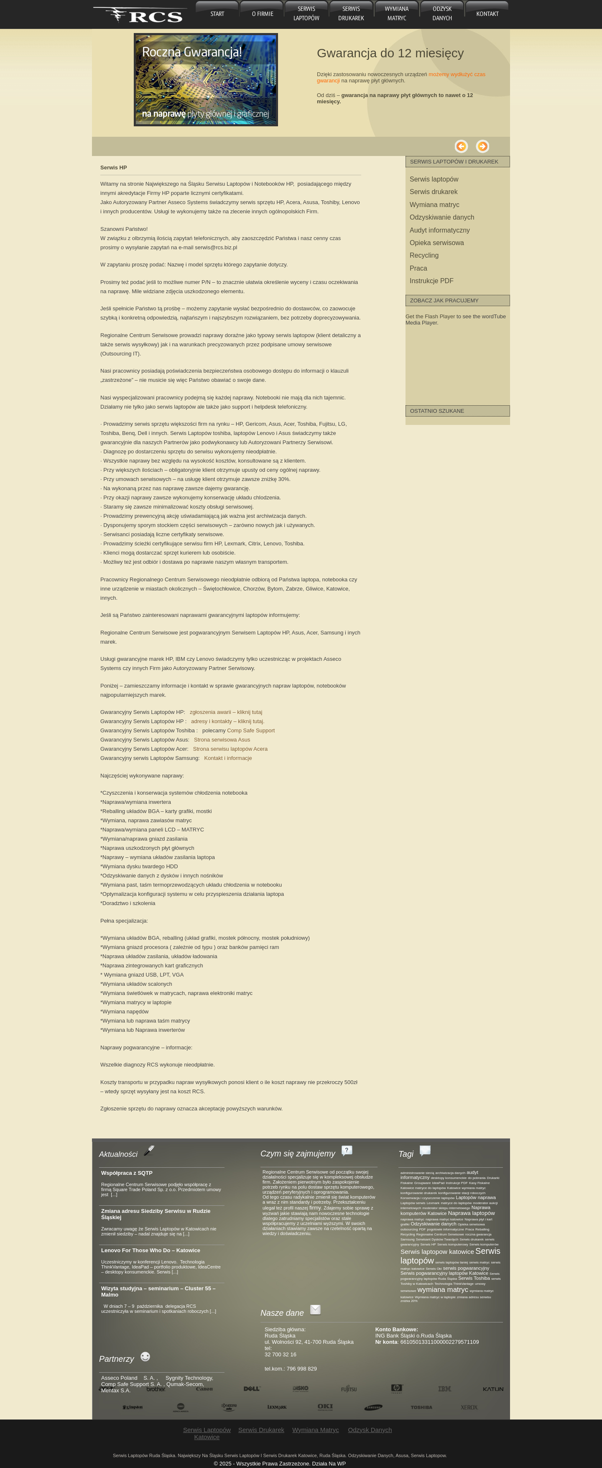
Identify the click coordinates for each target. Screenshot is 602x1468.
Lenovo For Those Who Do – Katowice (150, 1250)
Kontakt (486, 14)
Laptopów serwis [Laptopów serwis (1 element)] (413, 1203)
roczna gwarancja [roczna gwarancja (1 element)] (478, 1234)
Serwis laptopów (434, 179)
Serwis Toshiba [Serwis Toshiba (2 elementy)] (474, 1278)
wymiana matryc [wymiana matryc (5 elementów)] (442, 1290)
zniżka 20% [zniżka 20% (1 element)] (409, 1301)
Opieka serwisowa (437, 242)
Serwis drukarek (351, 14)
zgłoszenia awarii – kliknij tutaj (226, 712)
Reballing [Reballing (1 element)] (482, 1229)
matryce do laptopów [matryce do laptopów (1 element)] (456, 1203)
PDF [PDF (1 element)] (422, 1229)
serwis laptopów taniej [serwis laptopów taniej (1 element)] (451, 1262)
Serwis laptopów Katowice (306, 14)
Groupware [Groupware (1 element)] (422, 1183)
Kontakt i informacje (228, 758)
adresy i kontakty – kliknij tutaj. (228, 721)
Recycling (424, 255)
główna (217, 14)
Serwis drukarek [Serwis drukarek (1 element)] (472, 1239)
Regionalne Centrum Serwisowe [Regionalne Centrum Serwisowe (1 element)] (440, 1234)
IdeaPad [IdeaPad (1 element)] (438, 1183)
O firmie (262, 14)
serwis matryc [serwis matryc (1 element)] (479, 1262)
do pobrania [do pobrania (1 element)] (476, 1178)
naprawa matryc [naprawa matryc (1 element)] (412, 1219)
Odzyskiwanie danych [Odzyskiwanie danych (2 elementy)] (433, 1223)
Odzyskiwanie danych (442, 217)
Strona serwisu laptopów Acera (230, 749)
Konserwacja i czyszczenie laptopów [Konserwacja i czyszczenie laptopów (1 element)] (427, 1198)
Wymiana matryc (396, 14)
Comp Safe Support (251, 730)
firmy (315, 1208)
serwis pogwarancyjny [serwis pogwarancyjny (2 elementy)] (466, 1268)
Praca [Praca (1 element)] (469, 1229)
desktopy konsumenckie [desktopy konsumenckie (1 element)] (449, 1178)
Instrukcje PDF (432, 280)
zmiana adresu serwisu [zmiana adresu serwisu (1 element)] (474, 1297)
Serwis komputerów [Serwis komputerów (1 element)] (484, 1244)
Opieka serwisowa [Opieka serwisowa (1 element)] (471, 1224)
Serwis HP (113, 167)
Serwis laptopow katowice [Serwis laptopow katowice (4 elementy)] (437, 1251)
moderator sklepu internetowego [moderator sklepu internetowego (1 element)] (446, 1208)
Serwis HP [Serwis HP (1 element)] (428, 1244)
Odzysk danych (440, 14)
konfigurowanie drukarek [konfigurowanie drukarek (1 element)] (418, 1193)
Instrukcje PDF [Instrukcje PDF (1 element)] (456, 1183)
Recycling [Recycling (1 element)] (407, 1234)
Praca (418, 268)
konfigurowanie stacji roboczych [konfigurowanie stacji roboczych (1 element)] (461, 1193)
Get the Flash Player (430, 316)
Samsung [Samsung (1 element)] (407, 1239)
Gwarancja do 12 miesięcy (390, 53)
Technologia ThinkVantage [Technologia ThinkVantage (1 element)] (454, 1284)
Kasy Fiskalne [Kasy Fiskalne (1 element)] (479, 1183)
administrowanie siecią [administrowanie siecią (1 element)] (417, 1173)
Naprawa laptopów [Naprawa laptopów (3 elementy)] (471, 1213)
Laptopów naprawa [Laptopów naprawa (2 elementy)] (476, 1197)
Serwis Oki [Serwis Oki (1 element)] (433, 1269)
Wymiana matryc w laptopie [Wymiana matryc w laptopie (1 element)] (435, 1297)
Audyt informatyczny (440, 230)
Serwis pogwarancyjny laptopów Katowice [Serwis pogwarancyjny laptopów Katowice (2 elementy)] (444, 1273)
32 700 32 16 (280, 1354)
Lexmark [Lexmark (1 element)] (433, 1203)
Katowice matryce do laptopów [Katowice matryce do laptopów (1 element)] (423, 1188)
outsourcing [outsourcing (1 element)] (409, 1229)
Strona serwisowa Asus (222, 740)
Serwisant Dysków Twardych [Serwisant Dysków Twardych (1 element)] (437, 1239)
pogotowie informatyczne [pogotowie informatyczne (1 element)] (445, 1229)
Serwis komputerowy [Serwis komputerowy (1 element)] (452, 1244)
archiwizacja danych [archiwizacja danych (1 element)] (451, 1173)
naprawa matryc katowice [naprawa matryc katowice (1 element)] (444, 1219)
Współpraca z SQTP (127, 1173)
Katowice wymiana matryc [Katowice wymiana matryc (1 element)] (466, 1188)
